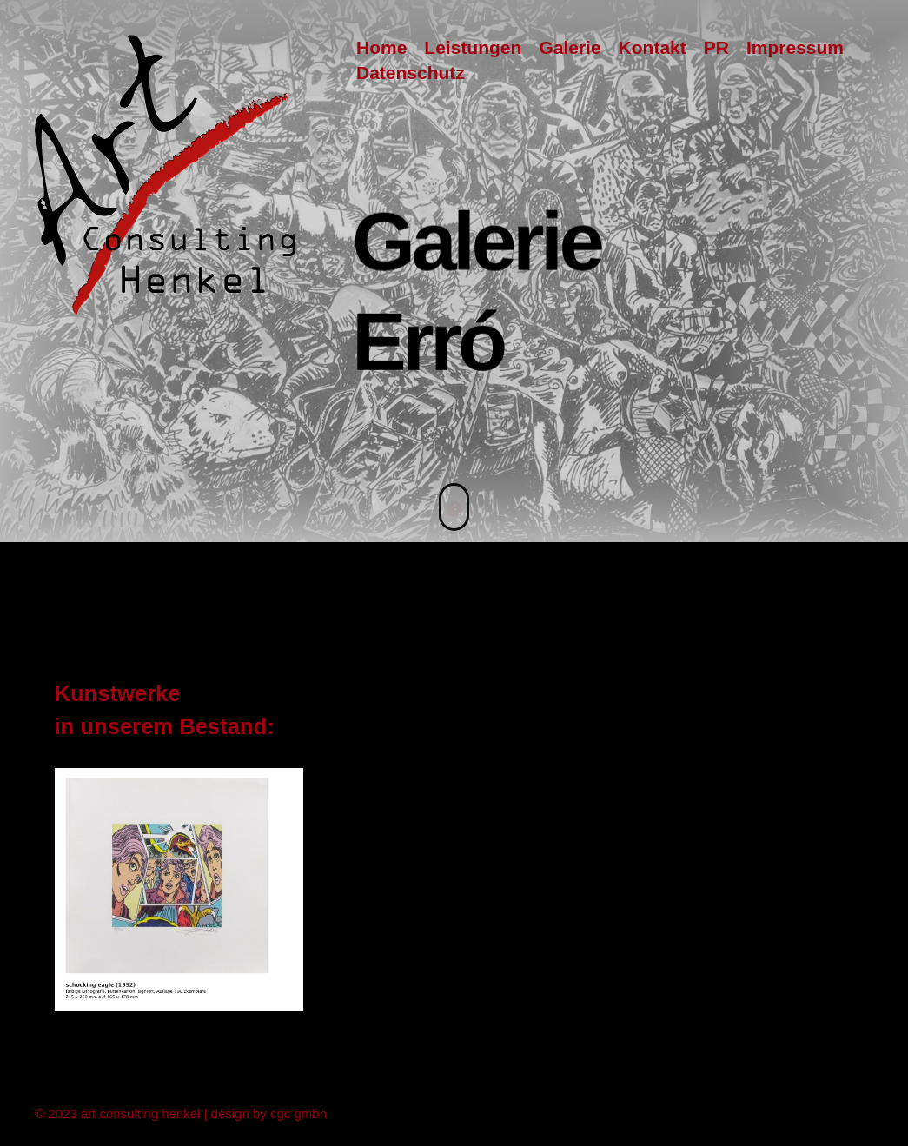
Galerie (569, 47)
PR (716, 47)
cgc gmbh (298, 1111)
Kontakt (652, 47)
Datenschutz (410, 73)
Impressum (795, 47)
